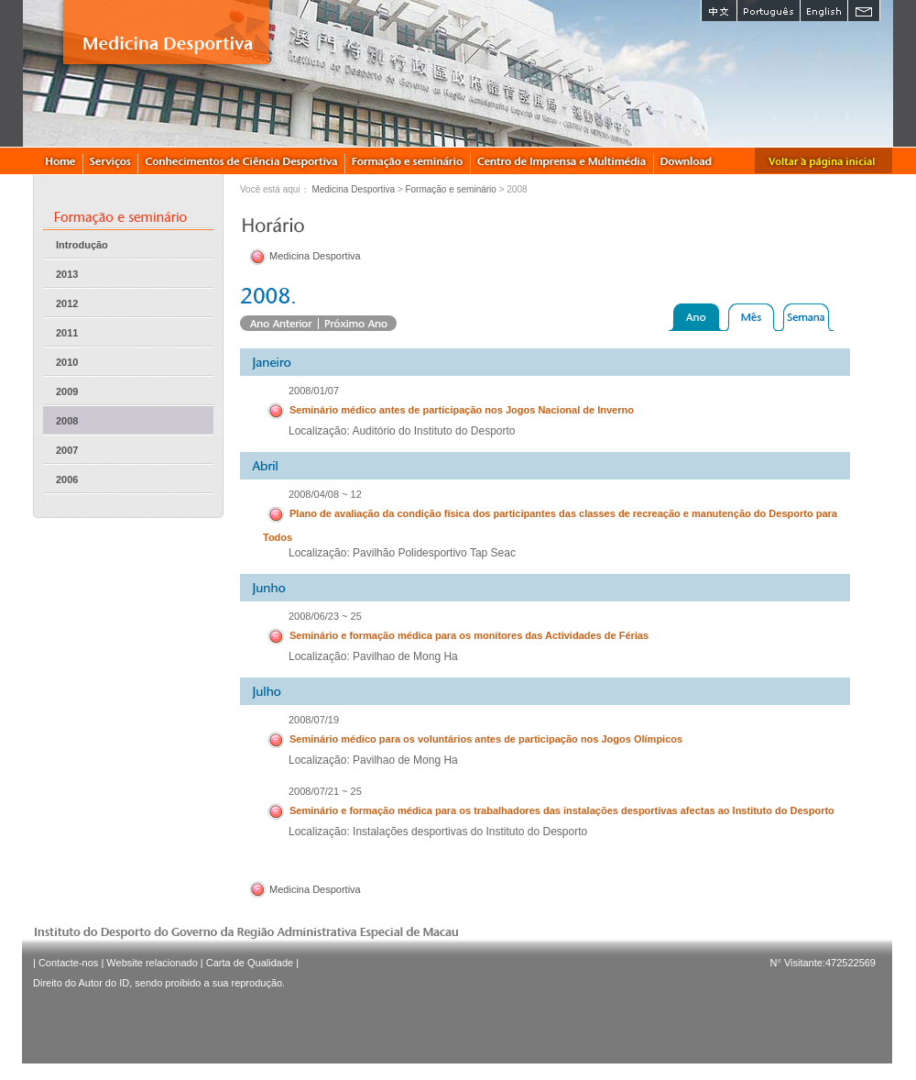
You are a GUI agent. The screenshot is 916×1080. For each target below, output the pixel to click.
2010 (67, 362)
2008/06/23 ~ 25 (325, 616)
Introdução (82, 244)
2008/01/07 (314, 390)
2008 (67, 420)
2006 (67, 479)
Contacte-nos (68, 962)
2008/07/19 (314, 719)
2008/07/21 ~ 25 (325, 791)
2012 (67, 303)
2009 (67, 391)
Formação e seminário (450, 189)
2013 (67, 274)
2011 (67, 332)
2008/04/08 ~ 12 (325, 494)
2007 (67, 450)
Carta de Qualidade (249, 962)
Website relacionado (151, 962)
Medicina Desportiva (353, 189)
